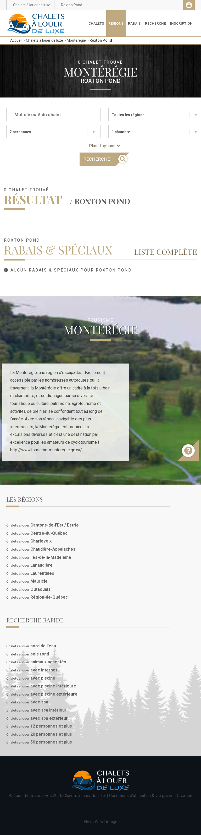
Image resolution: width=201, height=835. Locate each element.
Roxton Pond (101, 40)
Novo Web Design (100, 821)
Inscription (181, 23)
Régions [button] (116, 23)
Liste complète (165, 252)
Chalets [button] (96, 23)
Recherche (155, 23)
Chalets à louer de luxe (44, 40)
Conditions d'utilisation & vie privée (141, 795)
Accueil (16, 40)
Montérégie (76, 40)
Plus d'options (104, 145)
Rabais (134, 23)
